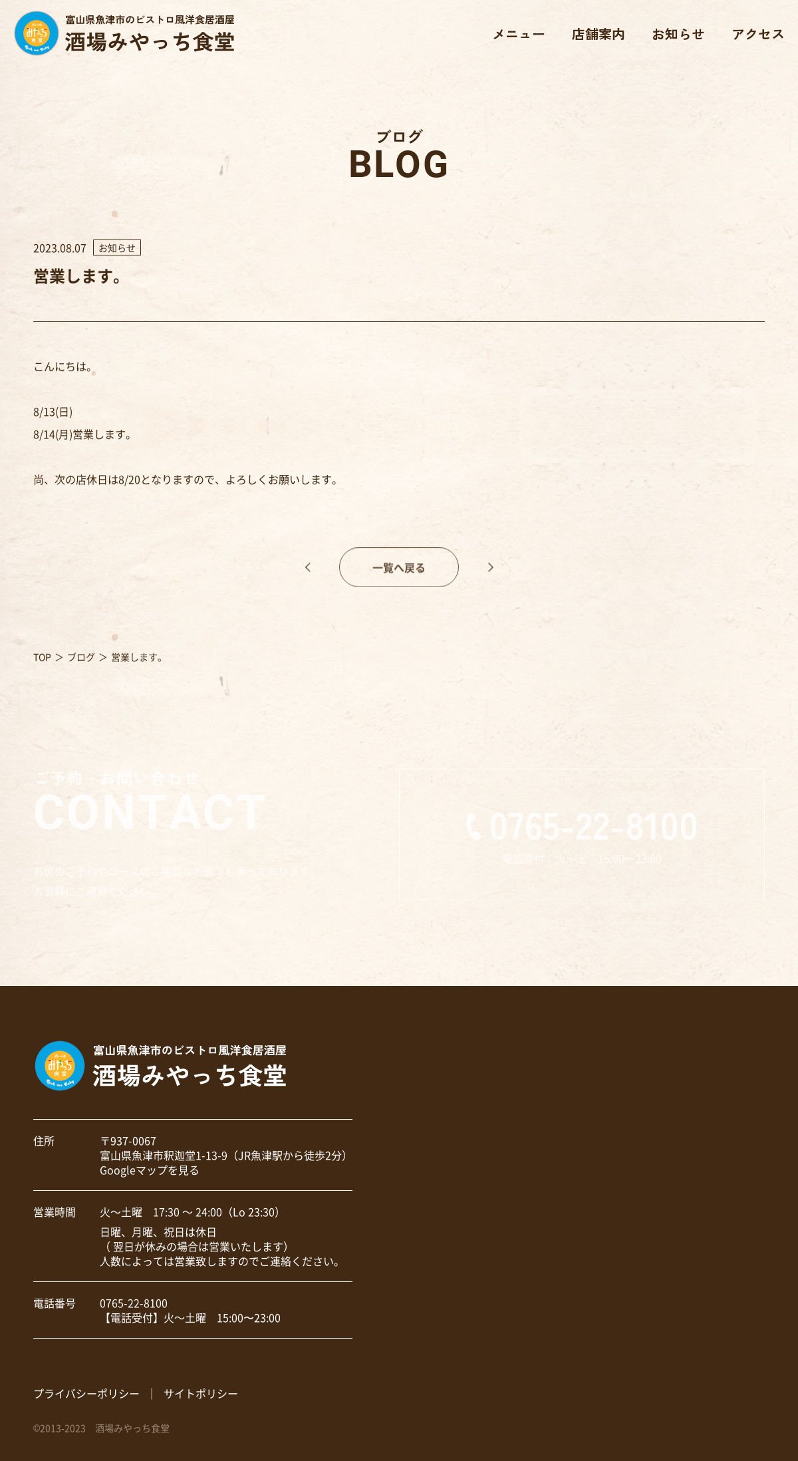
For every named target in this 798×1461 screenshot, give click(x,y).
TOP (42, 656)
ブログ (81, 656)
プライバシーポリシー (86, 1393)
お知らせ (678, 33)
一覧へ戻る (399, 579)
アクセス (758, 33)
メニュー (518, 33)
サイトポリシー (201, 1393)
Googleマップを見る (150, 1170)
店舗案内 (598, 33)
